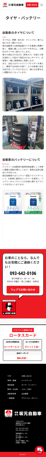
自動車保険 (11, 393)
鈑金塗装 (10, 385)
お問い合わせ (32, 5)
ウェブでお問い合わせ (23, 289)
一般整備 (10, 398)
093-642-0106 (23, 273)
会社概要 (24, 393)
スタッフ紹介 (26, 389)
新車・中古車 (12, 389)
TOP (9, 376)
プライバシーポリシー (30, 398)
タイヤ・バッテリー (29, 385)
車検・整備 (11, 380)
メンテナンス (26, 380)
